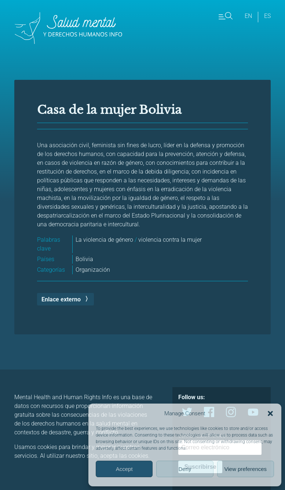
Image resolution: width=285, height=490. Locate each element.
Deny (184, 469)
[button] (270, 413)
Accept (124, 469)
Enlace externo (61, 299)
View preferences (245, 469)
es (267, 15)
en (248, 15)
